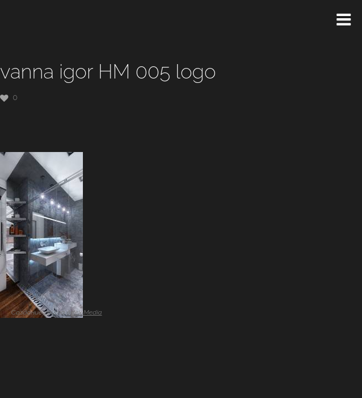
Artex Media (84, 312)
